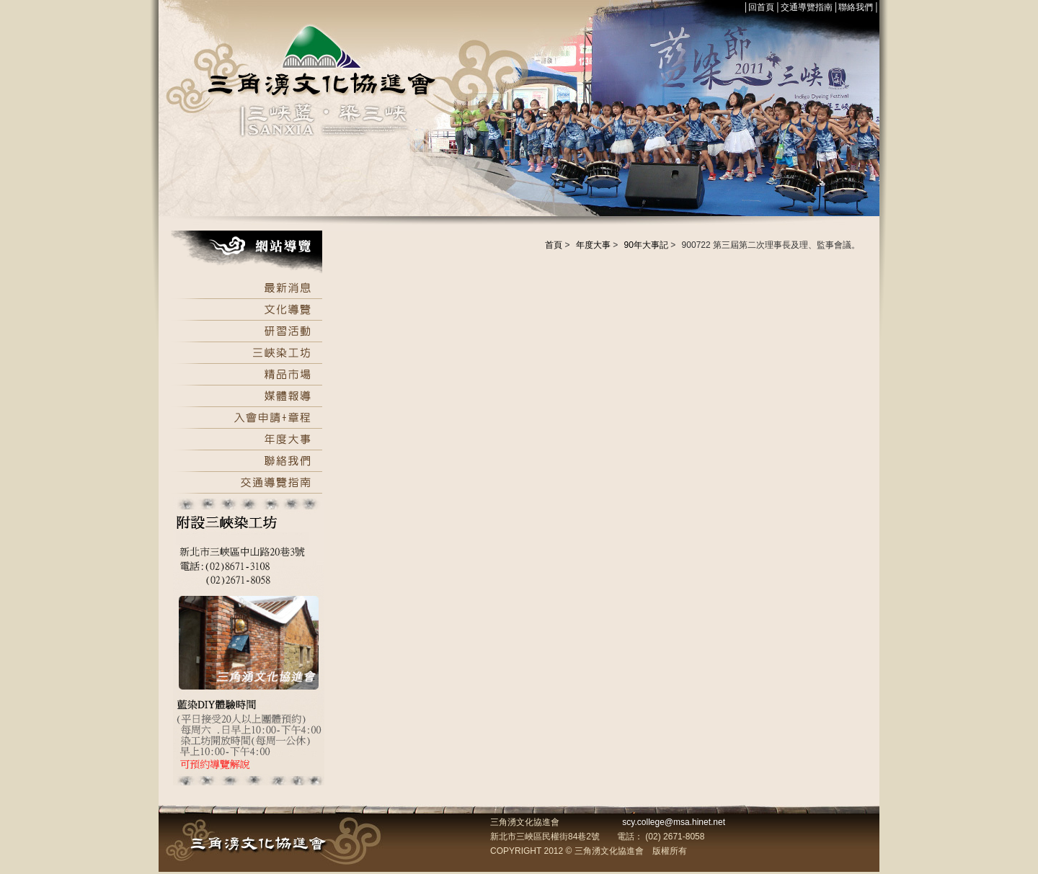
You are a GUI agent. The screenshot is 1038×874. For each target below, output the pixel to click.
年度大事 (593, 245)
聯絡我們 (855, 7)
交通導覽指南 (807, 7)
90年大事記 (646, 245)
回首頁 (761, 7)
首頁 (553, 245)
